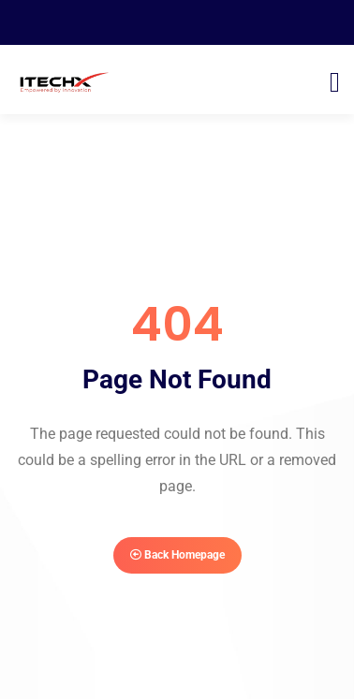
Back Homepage (177, 554)
